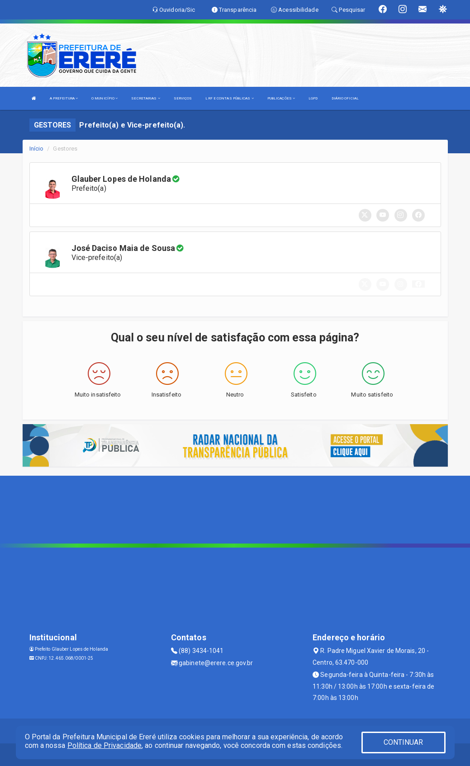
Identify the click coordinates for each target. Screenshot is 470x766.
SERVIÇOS (183, 98)
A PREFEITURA (64, 98)
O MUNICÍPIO (104, 98)
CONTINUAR (403, 742)
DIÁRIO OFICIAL (345, 98)
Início (36, 148)
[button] (418, 284)
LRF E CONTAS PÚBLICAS (229, 98)
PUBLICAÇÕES (281, 98)
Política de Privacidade (104, 745)
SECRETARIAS (145, 98)
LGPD (313, 98)
